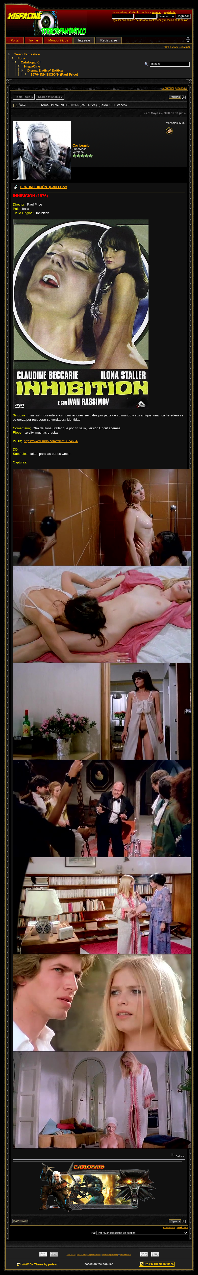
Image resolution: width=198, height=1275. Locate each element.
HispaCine (32, 66)
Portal (15, 40)
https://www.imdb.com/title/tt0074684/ (51, 441)
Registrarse (108, 40)
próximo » (181, 88)
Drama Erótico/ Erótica (45, 70)
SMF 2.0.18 (71, 1255)
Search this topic (49, 96)
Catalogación (31, 62)
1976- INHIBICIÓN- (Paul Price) (54, 74)
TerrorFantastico (27, 54)
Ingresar (84, 40)
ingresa (156, 12)
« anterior (168, 88)
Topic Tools (22, 96)
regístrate (170, 12)
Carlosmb (81, 145)
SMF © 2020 (81, 1255)
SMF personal (125, 1255)
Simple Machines (94, 1255)
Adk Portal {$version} (110, 1255)
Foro (21, 58)
